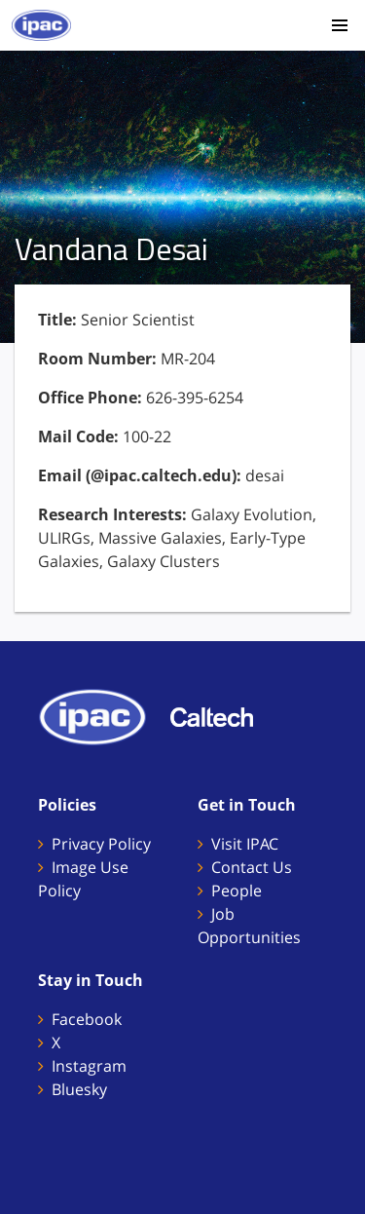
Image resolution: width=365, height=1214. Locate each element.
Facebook (87, 1019)
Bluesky (79, 1089)
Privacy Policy (101, 843)
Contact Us (251, 867)
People (236, 890)
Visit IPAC (244, 843)
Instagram (89, 1066)
